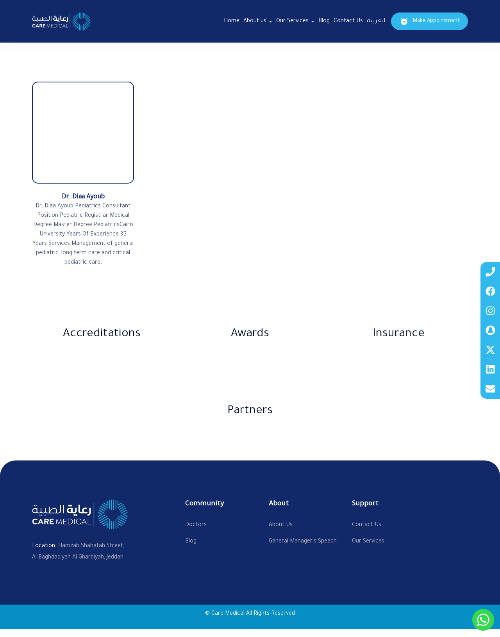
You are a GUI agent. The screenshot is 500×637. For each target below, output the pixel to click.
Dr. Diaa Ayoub (83, 197)
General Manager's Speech (303, 542)
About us (254, 21)
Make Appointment (429, 21)
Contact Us (348, 21)
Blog (324, 21)
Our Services (292, 21)
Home (231, 21)
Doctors (196, 525)
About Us (281, 525)
